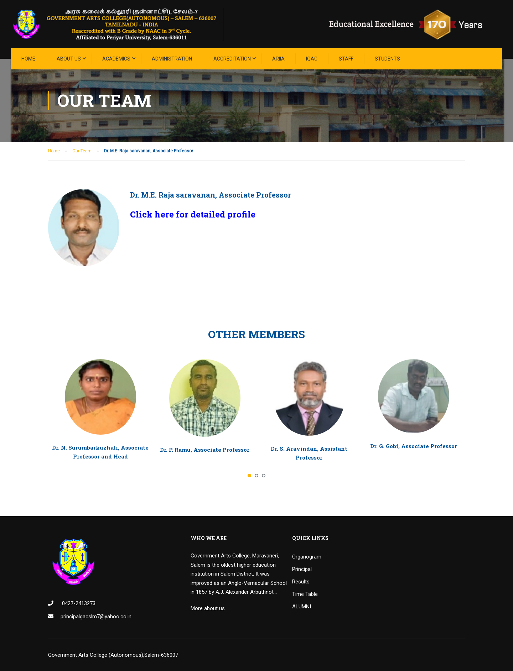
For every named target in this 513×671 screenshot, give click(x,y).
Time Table (305, 594)
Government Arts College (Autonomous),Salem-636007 (113, 655)
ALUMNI (301, 606)
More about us (208, 608)
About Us (69, 59)
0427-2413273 (78, 603)
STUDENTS (387, 59)
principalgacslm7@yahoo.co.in (96, 616)
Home (28, 59)
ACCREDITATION (232, 59)
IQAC (311, 59)
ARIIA (278, 59)
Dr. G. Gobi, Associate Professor (413, 446)
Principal (302, 569)
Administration (172, 59)
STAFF (346, 59)
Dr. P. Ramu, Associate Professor (204, 449)
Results (301, 581)
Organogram (306, 557)
